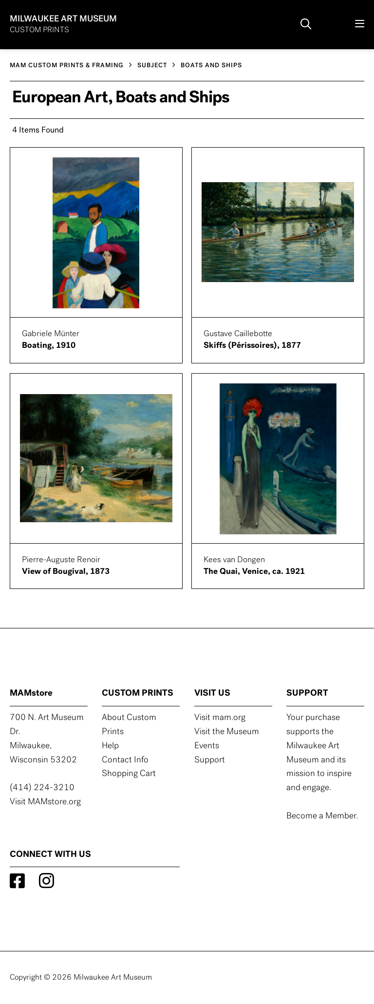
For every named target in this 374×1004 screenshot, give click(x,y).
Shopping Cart (129, 773)
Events (206, 746)
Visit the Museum (226, 732)
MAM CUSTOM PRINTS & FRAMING (67, 65)
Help (110, 746)
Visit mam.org (219, 717)
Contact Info (125, 760)
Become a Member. (322, 816)
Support (209, 760)
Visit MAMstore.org (45, 802)
